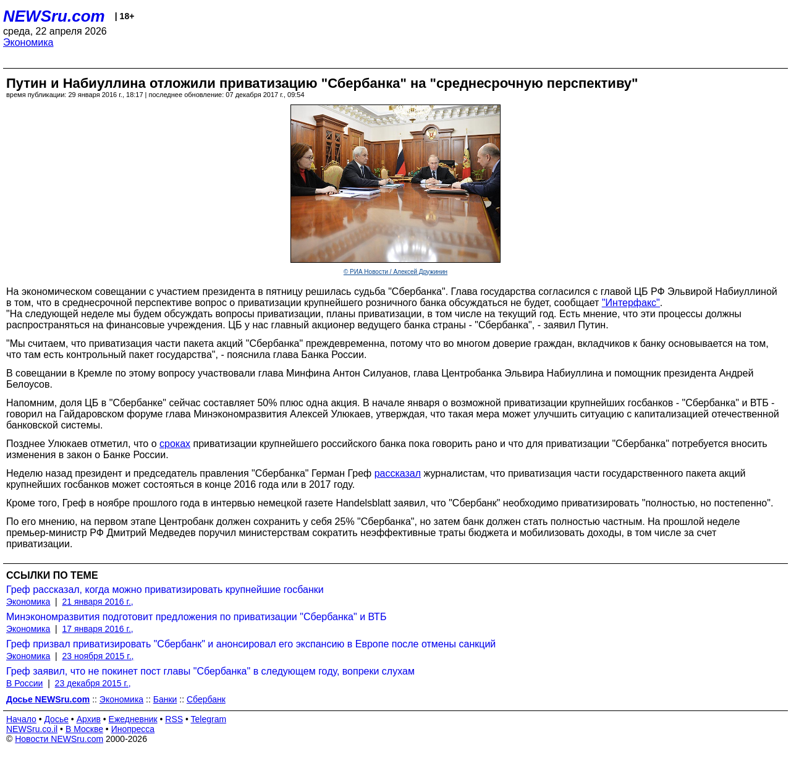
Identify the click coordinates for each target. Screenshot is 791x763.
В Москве (84, 729)
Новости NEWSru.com (59, 739)
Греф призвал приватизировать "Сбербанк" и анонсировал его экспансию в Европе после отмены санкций (251, 644)
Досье (56, 719)
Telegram (209, 719)
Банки (165, 699)
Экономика (28, 42)
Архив (89, 719)
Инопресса (133, 729)
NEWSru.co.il (31, 729)
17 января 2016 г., (97, 629)
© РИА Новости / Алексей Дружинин (395, 271)
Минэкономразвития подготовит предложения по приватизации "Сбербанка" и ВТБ (196, 617)
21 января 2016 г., (97, 602)
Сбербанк (206, 699)
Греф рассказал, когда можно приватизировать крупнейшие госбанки (165, 589)
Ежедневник (133, 719)
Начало (21, 719)
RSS (174, 719)
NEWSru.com (54, 16)
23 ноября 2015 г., (98, 656)
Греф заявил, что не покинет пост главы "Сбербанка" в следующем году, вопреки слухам (210, 671)
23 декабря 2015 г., (93, 683)
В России (24, 683)
